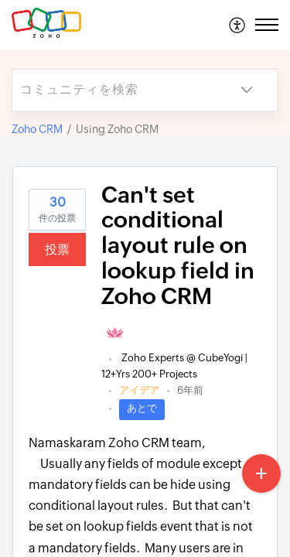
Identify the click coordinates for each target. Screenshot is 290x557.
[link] (114, 342)
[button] (237, 25)
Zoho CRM (37, 129)
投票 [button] (57, 249)
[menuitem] (237, 25)
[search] (114, 90)
